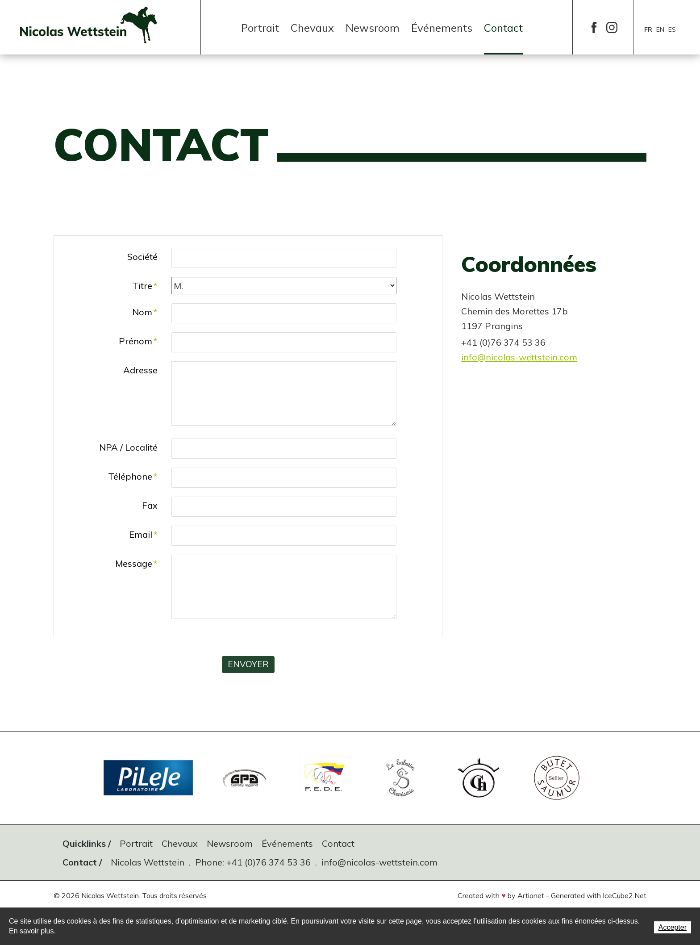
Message (136, 563)
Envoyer (248, 664)
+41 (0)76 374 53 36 (268, 861)
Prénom (138, 341)
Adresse (140, 370)
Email (143, 534)
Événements (441, 27)
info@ (473, 357)
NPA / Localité (128, 447)
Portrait (260, 27)
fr (648, 29)
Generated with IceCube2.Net (598, 895)
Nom (145, 312)
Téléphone (133, 476)
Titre (145, 285)
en (660, 29)
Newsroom (373, 27)
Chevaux (312, 27)
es (672, 29)
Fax (150, 505)
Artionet (530, 895)
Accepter (672, 927)
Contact (503, 27)
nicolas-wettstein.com (531, 357)
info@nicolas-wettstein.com (379, 861)
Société (142, 256)
